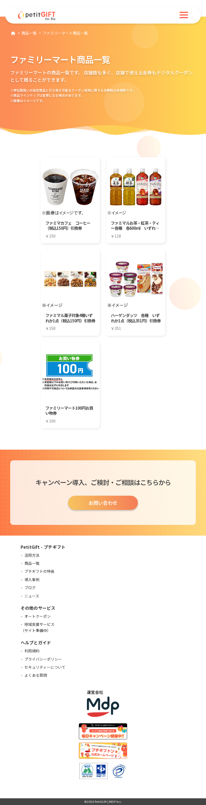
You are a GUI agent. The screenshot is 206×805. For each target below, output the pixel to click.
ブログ (30, 587)
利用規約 (31, 650)
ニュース (31, 596)
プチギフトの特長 (39, 571)
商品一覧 (31, 563)
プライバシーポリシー (43, 659)
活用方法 (31, 555)
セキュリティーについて (44, 667)
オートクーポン (37, 616)
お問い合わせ (103, 502)
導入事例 (31, 579)
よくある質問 (35, 675)
